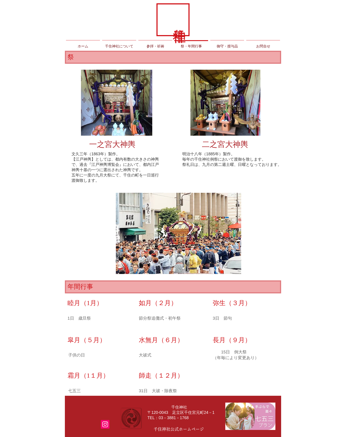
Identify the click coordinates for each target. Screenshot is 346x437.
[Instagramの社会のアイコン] (105, 424)
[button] (178, 233)
